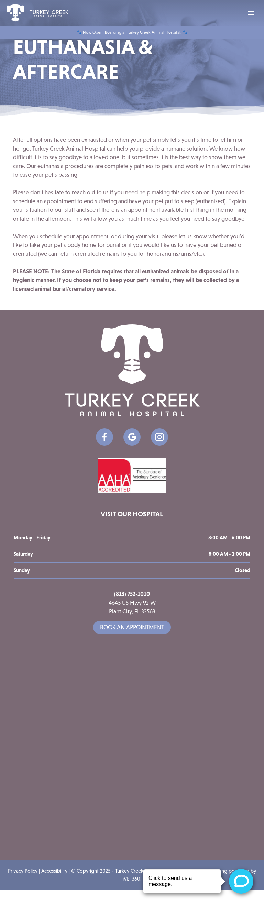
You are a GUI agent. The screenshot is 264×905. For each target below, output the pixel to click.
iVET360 (131, 879)
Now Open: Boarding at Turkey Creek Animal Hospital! (132, 32)
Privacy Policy (22, 871)
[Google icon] (132, 437)
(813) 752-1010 (132, 593)
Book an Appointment (132, 627)
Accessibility (54, 871)
